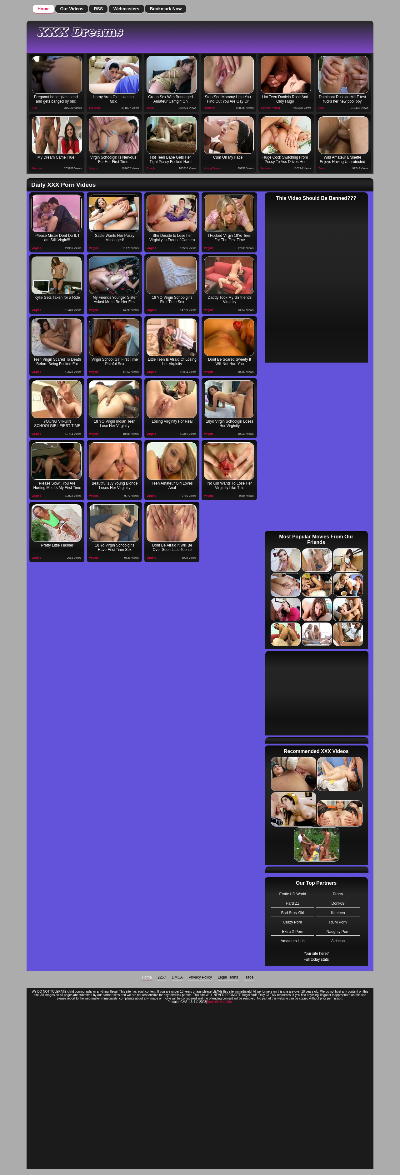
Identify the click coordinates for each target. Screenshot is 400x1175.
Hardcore (95, 107)
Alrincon (338, 941)
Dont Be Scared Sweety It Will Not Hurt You (229, 361)
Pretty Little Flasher (57, 545)
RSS (98, 8)
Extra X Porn (292, 931)
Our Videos (71, 8)
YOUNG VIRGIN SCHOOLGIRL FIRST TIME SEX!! (57, 424)
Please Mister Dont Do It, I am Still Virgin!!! (57, 237)
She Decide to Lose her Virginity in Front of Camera (172, 237)
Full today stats (316, 959)
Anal (35, 107)
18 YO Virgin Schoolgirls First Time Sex (172, 299)
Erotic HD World (292, 894)
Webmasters (126, 8)
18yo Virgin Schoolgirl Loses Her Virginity (229, 423)
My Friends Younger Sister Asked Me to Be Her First (115, 299)
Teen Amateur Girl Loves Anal (172, 485)
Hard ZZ (292, 903)
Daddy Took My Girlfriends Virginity (230, 299)
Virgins (93, 168)
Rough (151, 168)
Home (44, 8)
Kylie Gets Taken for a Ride (57, 297)
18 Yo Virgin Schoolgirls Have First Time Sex (114, 547)
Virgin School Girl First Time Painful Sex (115, 361)
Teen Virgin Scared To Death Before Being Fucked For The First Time (57, 362)
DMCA (177, 977)
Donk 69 (212, 1002)
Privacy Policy (200, 977)
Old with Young (270, 107)
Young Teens (212, 168)
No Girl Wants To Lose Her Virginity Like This (230, 485)
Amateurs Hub (293, 941)
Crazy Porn (292, 922)
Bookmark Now (166, 8)
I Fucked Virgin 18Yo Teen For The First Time (229, 237)
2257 (162, 977)
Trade (248, 977)
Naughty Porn (338, 931)
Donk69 (338, 903)
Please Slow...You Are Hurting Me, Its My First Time (57, 485)
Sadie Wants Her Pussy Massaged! (114, 237)
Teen (321, 168)
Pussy (338, 894)
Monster (37, 168)
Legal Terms (228, 977)
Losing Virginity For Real (172, 421)
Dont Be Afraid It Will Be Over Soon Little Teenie (172, 547)
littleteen (338, 913)
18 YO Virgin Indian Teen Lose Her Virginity (115, 423)
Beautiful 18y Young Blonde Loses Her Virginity (115, 485)
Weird (150, 107)
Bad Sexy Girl (292, 913)
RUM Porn (338, 922)
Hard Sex (225, 1002)
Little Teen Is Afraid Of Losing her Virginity (172, 361)
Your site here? (316, 953)
